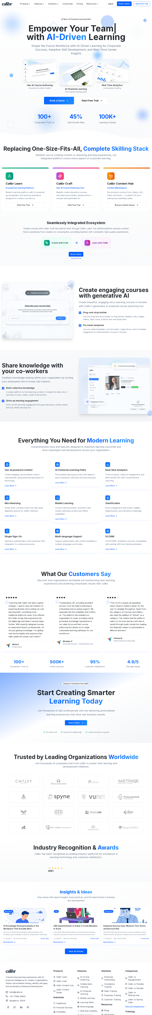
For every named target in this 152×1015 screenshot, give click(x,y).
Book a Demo (124, 4)
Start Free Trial (141, 4)
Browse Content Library (126, 205)
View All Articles (76, 965)
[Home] (7, 4)
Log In (110, 4)
